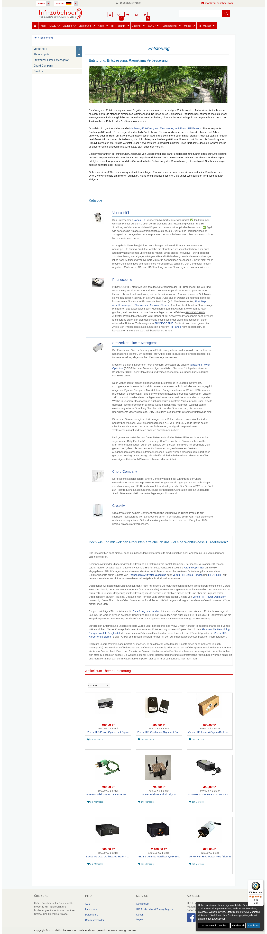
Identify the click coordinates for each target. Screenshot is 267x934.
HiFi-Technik (118, 25)
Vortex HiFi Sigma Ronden (188, 574)
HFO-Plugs (214, 574)
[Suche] (200, 13)
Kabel (101, 25)
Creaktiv (38, 71)
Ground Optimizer (194, 567)
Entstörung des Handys (146, 611)
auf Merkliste (95, 739)
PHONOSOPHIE (163, 323)
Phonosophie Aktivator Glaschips (147, 574)
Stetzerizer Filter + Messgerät (51, 60)
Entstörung (85, 25)
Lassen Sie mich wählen (213, 925)
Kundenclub (142, 903)
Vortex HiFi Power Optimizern (209, 596)
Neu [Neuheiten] (43, 25)
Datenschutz (91, 914)
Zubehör (136, 25)
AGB (87, 903)
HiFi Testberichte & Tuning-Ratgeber (155, 909)
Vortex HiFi (40, 48)
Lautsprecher (169, 25)
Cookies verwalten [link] (95, 920)
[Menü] (262, 882)
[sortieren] (99, 685)
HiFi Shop (175, 326)
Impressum (91, 909)
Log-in (139, 919)
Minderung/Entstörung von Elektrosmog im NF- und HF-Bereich (165, 128)
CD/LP (151, 25)
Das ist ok (253, 925)
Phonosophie (41, 54)
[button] (110, 14)
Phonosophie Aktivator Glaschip (152, 305)
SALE (52, 25)
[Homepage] (60, 13)
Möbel (187, 25)
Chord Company (43, 65)
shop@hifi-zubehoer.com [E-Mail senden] (217, 3)
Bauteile (67, 25)
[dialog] (230, 916)
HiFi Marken (204, 25)
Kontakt (140, 914)
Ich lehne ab (238, 925)
